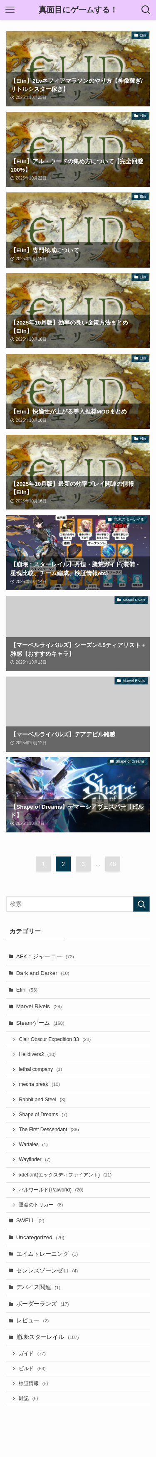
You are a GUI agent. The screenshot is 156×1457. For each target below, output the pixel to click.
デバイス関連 (38, 1287)
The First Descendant (49, 1129)
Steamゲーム (40, 1023)
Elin (26, 990)
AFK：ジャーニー (45, 956)
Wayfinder (34, 1159)
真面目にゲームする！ (78, 10)
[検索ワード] (78, 904)
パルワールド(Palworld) (51, 1190)
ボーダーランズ (42, 1304)
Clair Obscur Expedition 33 (55, 1039)
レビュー (32, 1320)
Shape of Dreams (43, 1114)
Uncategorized (40, 1237)
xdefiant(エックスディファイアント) (65, 1175)
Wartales (33, 1144)
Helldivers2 (37, 1054)
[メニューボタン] (10, 10)
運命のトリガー (41, 1205)
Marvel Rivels (39, 1006)
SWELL (30, 1220)
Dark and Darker (42, 973)
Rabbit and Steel (42, 1100)
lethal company (40, 1069)
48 (112, 864)
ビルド (32, 1368)
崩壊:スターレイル (47, 1337)
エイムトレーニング (47, 1254)
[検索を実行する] (141, 904)
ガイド (32, 1353)
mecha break (39, 1084)
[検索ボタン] (146, 10)
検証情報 (33, 1383)
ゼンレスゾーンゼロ (47, 1270)
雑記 (28, 1398)
